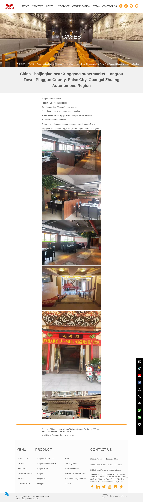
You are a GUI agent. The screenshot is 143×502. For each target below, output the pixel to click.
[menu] (68, 6)
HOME (22, 64)
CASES (31, 64)
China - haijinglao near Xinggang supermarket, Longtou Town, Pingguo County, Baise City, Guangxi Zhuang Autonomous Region (87, 64)
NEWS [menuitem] (96, 6)
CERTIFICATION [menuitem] (81, 6)
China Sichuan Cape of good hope (61, 435)
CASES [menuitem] (49, 6)
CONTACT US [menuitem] (109, 6)
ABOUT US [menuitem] (37, 6)
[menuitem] (64, 6)
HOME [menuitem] (25, 6)
